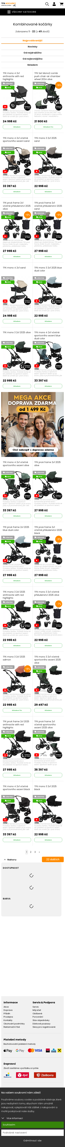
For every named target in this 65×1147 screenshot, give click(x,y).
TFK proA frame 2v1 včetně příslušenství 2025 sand (48, 205)
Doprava (8, 1010)
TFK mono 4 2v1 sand (14, 267)
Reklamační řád (12, 1026)
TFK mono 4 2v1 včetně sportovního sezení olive (16, 464)
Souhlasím (9, 1124)
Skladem (32, 64)
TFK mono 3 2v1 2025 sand (45, 140)
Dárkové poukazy (41, 1023)
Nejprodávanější (32, 40)
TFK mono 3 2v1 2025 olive (17, 332)
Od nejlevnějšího (33, 58)
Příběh (7, 1013)
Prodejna (8, 1016)
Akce (6, 1006)
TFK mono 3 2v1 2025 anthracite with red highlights (14, 594)
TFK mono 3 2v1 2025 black (45, 788)
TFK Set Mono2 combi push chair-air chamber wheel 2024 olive (47, 76)
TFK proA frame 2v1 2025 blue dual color (16, 529)
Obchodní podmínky (14, 1023)
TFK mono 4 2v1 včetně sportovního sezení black (16, 788)
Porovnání (38, 1016)
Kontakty (8, 1020)
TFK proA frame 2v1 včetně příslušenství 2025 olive (17, 205)
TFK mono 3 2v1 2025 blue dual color (48, 269)
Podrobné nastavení (15, 1132)
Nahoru (10, 859)
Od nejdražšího (33, 52)
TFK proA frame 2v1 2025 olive (47, 464)
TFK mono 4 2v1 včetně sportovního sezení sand (16, 140)
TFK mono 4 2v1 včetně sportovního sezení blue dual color (47, 335)
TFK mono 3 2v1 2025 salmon (14, 658)
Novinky (32, 46)
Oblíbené (37, 1013)
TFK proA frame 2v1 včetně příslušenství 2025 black (48, 530)
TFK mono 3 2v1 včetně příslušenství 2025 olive (46, 593)
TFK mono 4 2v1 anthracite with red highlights (13, 76)
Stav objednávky (41, 1020)
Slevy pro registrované (44, 1026)
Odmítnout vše (32, 1140)
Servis (36, 1006)
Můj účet (37, 1010)
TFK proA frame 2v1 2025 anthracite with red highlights (16, 724)
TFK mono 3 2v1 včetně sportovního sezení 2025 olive (47, 659)
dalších (52, 859)
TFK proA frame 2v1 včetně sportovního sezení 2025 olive (45, 724)
